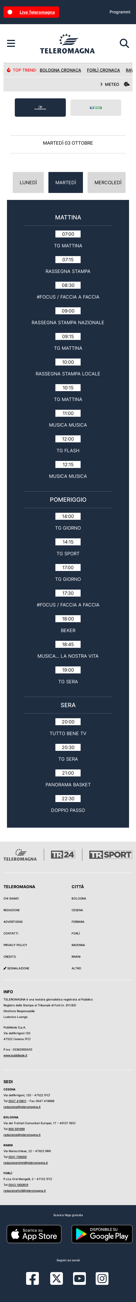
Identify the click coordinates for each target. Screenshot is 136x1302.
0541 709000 (17, 1157)
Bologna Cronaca (60, 70)
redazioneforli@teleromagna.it (24, 1190)
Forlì (76, 933)
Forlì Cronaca (103, 70)
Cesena (77, 910)
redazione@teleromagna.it (22, 1106)
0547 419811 (17, 1101)
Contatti (10, 933)
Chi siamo (11, 898)
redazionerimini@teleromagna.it (25, 1162)
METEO (115, 84)
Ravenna (78, 945)
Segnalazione (16, 968)
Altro (76, 968)
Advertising (13, 921)
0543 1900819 (18, 1184)
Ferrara (78, 921)
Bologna (79, 898)
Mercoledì (108, 182)
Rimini (76, 956)
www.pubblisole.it (15, 1055)
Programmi (120, 11)
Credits (9, 956)
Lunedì (28, 182)
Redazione (11, 910)
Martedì (65, 182)
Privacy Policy (15, 945)
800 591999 (16, 1129)
